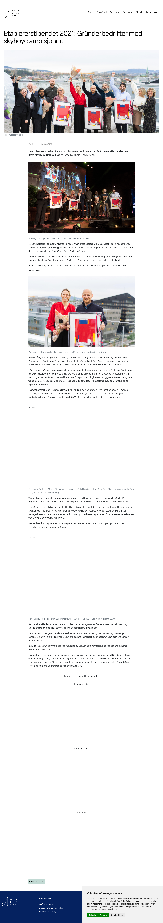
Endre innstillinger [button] (117, 915)
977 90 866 (50, 904)
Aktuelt (139, 12)
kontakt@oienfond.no (54, 908)
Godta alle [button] (92, 915)
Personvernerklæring (47, 911)
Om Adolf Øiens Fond (97, 12)
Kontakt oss (151, 12)
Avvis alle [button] (103, 915)
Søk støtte (114, 12)
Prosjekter (127, 12)
